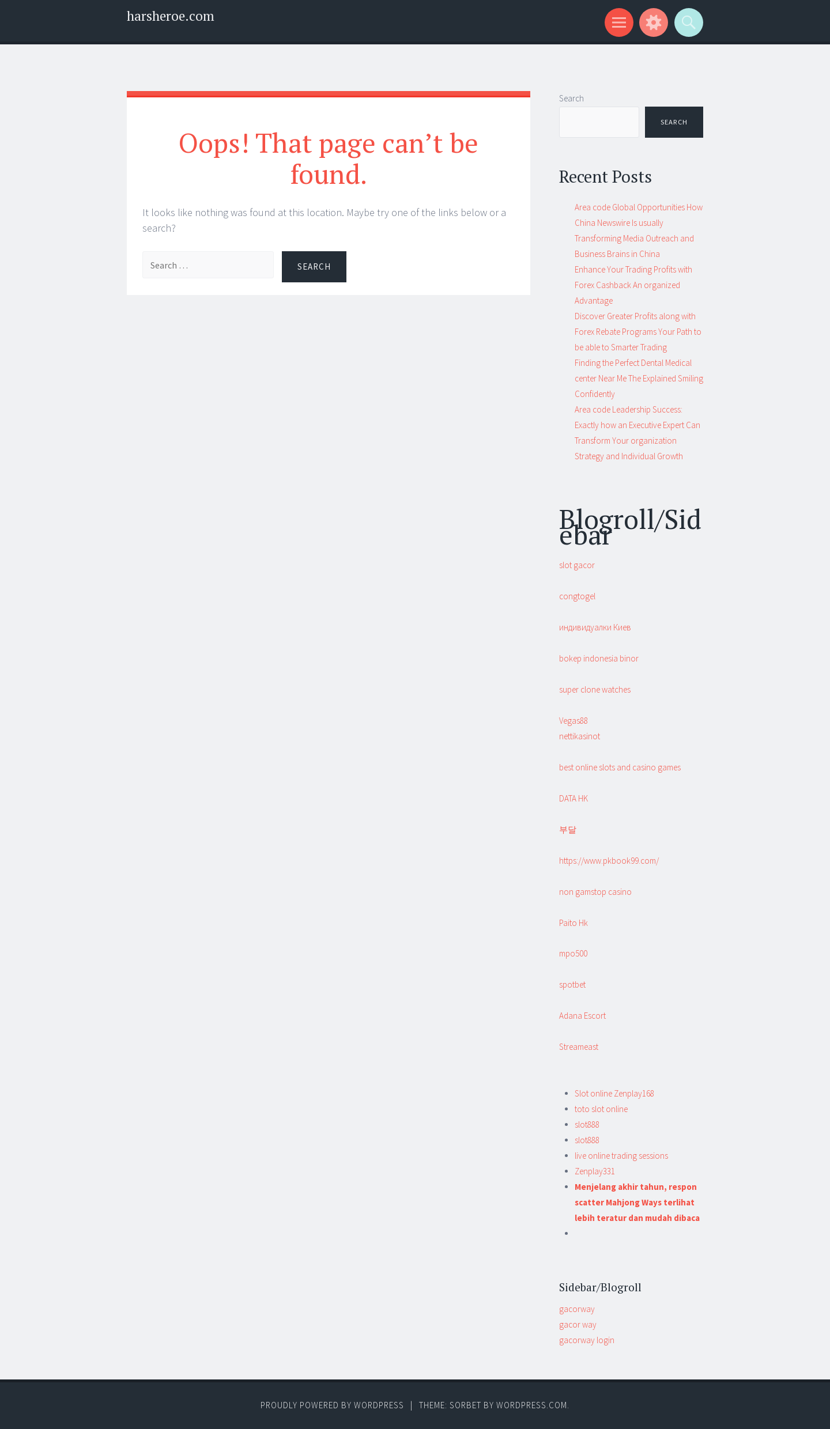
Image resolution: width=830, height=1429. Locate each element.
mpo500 (573, 953)
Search (571, 98)
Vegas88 (573, 720)
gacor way (578, 1324)
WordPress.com (531, 1405)
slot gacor (577, 564)
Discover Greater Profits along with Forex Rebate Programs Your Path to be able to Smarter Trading (638, 332)
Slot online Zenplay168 (614, 1093)
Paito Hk (573, 922)
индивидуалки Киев (595, 627)
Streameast (578, 1046)
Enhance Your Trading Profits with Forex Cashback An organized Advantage (633, 285)
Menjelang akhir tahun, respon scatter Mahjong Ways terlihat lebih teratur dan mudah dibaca (637, 1202)
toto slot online (601, 1108)
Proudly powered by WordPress (332, 1405)
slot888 (587, 1124)
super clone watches (595, 689)
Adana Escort (582, 1015)
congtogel (577, 596)
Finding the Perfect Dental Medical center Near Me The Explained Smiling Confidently (639, 378)
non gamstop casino (595, 891)
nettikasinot (579, 736)
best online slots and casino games (620, 767)
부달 (567, 829)
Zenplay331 (595, 1171)
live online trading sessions (621, 1155)
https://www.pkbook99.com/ (609, 860)
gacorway (577, 1308)
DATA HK (573, 798)
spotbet (572, 984)
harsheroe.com (170, 16)
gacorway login (586, 1340)
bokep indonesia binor (599, 658)
